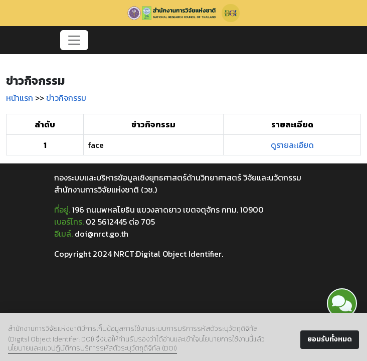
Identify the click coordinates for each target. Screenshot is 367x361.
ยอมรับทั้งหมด (329, 339)
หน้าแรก (19, 98)
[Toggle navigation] (74, 40)
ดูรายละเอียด (292, 145)
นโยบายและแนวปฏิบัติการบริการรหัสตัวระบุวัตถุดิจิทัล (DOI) (92, 348)
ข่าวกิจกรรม (66, 98)
